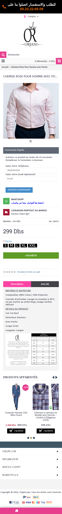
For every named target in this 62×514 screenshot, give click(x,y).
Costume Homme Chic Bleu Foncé (16, 413)
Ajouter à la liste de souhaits (24, 265)
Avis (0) (45, 284)
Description (17, 284)
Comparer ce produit (39, 265)
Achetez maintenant (19, 189)
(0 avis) (21, 272)
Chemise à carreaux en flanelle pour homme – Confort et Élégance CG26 (45, 416)
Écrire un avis (33, 272)
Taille (8, 241)
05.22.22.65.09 (31, 9)
